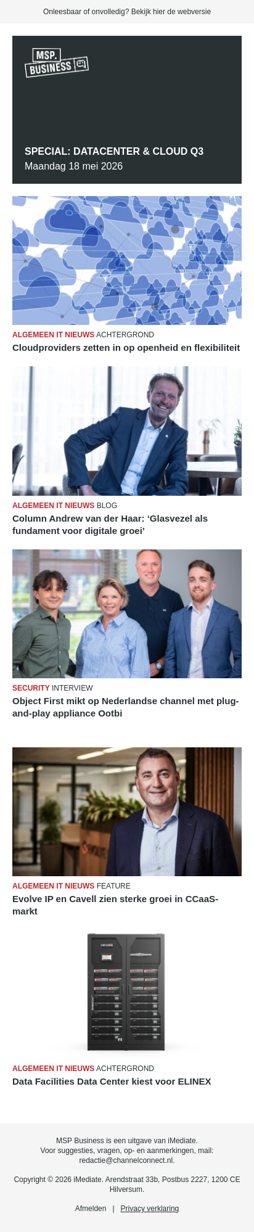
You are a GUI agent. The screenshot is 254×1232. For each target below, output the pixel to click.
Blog (64, 505)
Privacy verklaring (150, 1208)
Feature (71, 886)
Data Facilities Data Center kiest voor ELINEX (111, 1081)
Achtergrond (83, 335)
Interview (52, 688)
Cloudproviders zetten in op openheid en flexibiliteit (126, 347)
